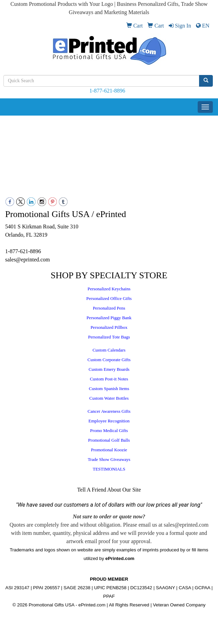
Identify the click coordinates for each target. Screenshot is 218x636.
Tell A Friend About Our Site (109, 490)
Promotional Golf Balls (109, 440)
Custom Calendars (109, 350)
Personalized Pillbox (109, 327)
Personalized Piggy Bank (109, 317)
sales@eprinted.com (27, 259)
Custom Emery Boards (109, 369)
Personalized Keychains (109, 288)
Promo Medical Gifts (109, 430)
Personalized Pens (109, 308)
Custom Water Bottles (108, 398)
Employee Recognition (109, 420)
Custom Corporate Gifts (109, 359)
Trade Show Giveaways (109, 459)
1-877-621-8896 (107, 91)
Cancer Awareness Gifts (108, 411)
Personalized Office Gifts (109, 298)
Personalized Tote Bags (109, 336)
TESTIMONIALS (109, 469)
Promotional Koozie (109, 449)
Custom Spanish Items (109, 388)
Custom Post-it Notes (109, 378)
